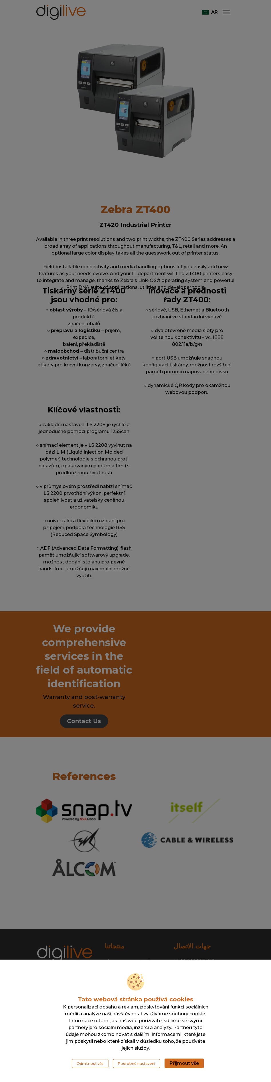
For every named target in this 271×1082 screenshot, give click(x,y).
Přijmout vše (184, 1063)
